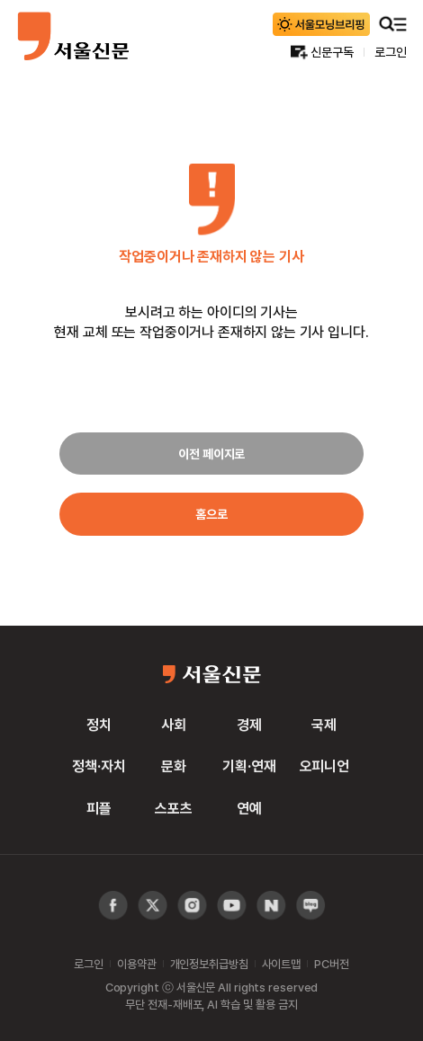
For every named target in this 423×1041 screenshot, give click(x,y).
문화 (173, 766)
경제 (249, 724)
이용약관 (136, 964)
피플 (99, 808)
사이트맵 (281, 964)
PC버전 (331, 964)
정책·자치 (98, 766)
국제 (324, 724)
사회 (173, 724)
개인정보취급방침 (209, 964)
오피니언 (324, 766)
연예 (249, 808)
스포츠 (174, 808)
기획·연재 (248, 766)
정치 (99, 724)
